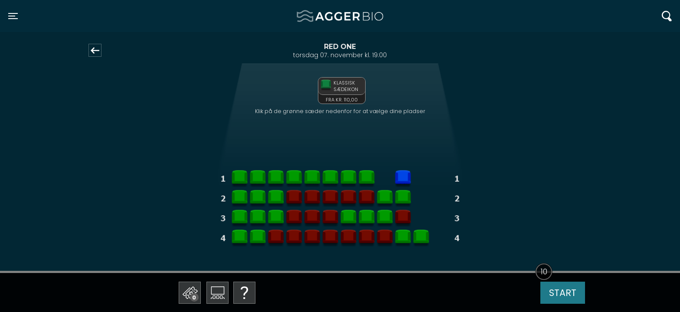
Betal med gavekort (243, 249)
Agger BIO (318, 16)
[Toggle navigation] (13, 16)
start (562, 292)
